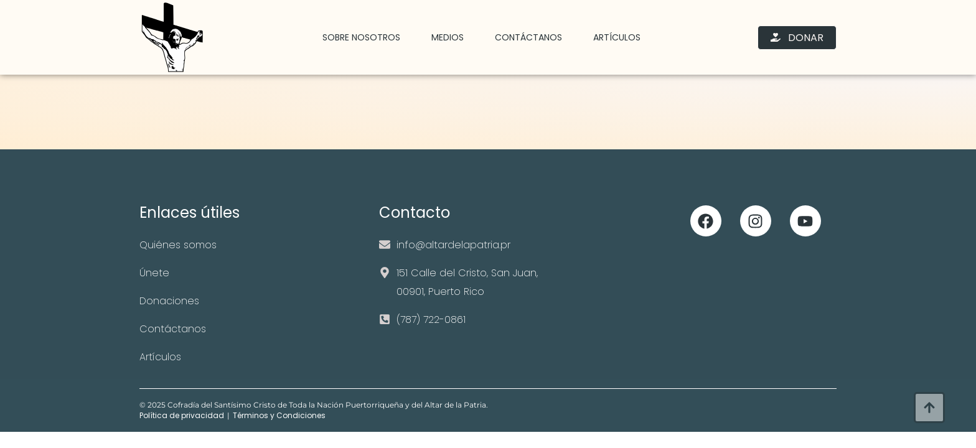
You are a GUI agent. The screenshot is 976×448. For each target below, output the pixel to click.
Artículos (616, 37)
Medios (447, 37)
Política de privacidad (181, 415)
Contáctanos (528, 37)
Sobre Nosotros (361, 37)
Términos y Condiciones (279, 415)
